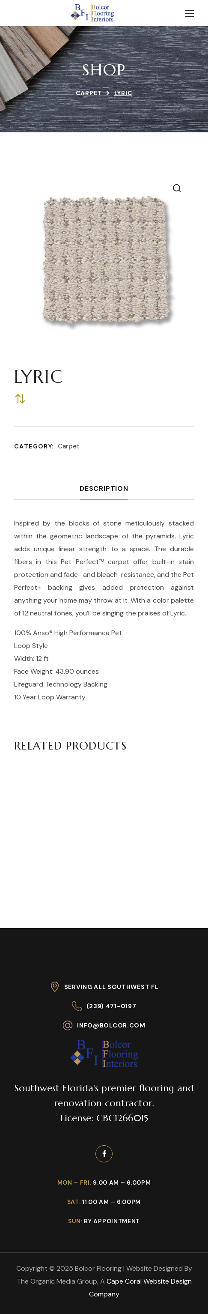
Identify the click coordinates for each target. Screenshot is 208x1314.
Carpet (89, 93)
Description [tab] (104, 488)
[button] (176, 188)
